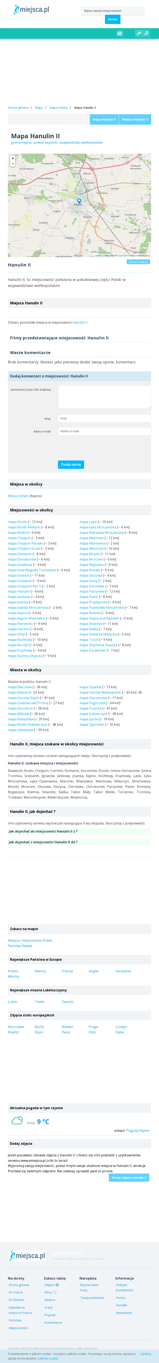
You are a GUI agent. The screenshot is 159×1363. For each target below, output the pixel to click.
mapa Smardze (91, 627)
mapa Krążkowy (20, 654)
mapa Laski (88, 526)
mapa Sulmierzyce (93, 718)
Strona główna (18, 107)
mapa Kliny (16, 638)
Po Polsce (16, 1296)
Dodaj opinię (71, 468)
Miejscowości (18, 1332)
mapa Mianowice (93, 547)
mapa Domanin (20, 558)
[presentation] (89, 452)
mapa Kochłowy (20, 643)
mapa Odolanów (20, 734)
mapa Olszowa (91, 579)
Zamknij (145, 1354)
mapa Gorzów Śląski (23, 702)
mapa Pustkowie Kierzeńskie (102, 611)
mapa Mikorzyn (92, 552)
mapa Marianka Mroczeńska (102, 536)
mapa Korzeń (18, 649)
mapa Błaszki (18, 696)
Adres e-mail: (42, 435)
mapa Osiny (89, 585)
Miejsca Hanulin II (135, 119)
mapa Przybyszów (93, 606)
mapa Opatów (90, 691)
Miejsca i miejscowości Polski (30, 944)
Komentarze (53, 1326)
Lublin (13, 1006)
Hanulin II (80, 322)
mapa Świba (89, 633)
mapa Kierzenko (20, 627)
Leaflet (98, 255)
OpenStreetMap (127, 255)
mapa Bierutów (20, 691)
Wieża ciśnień (18, 500)
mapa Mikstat (18, 718)
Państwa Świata (20, 950)
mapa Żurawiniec (93, 654)
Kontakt (121, 1309)
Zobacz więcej (138, 262)
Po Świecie (16, 1304)
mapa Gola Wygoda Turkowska (32, 574)
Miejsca (49, 1304)
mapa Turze (89, 643)
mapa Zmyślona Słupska (98, 649)
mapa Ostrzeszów (93, 702)
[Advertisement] (79, 73)
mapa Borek (17, 526)
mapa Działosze (20, 568)
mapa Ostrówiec (92, 590)
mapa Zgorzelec (92, 728)
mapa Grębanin (20, 585)
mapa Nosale (90, 574)
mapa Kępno (18, 617)
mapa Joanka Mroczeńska (28, 611)
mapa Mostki (90, 558)
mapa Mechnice (92, 542)
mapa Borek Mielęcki (24, 531)
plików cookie (49, 1358)
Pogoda (49, 1319)
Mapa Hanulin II (104, 119)
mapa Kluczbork (20, 712)
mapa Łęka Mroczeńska (98, 531)
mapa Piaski (89, 601)
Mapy (39, 107)
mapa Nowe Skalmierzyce (27, 728)
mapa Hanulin (19, 595)
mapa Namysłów (21, 723)
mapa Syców (89, 723)
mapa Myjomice (92, 568)
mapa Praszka (90, 712)
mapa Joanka (18, 606)
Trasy (48, 1311)
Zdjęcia (51, 1289)
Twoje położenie (92, 1302)
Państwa (15, 1324)
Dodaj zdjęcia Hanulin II (129, 1182)
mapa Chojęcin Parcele (25, 547)
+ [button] (13, 158)
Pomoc (121, 1302)
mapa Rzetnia (90, 617)
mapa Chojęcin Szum (24, 552)
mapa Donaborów (22, 563)
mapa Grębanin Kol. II (24, 590)
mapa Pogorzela (92, 707)
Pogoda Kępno (137, 1134)
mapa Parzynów (92, 595)
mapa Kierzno (18, 633)
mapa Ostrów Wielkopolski (100, 696)
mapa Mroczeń (91, 563)
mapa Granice (18, 579)
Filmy (49, 1296)
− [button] (13, 163)
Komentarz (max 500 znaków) (31, 390)
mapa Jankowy (19, 601)
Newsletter (124, 1317)
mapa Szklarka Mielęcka (98, 638)
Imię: (48, 423)
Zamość (68, 1006)
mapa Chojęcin (19, 542)
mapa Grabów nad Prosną (28, 707)
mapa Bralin (17, 536)
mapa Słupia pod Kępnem (99, 622)
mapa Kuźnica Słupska (25, 660)
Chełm (40, 1006)
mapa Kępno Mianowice (26, 622)
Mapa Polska (58, 107)
